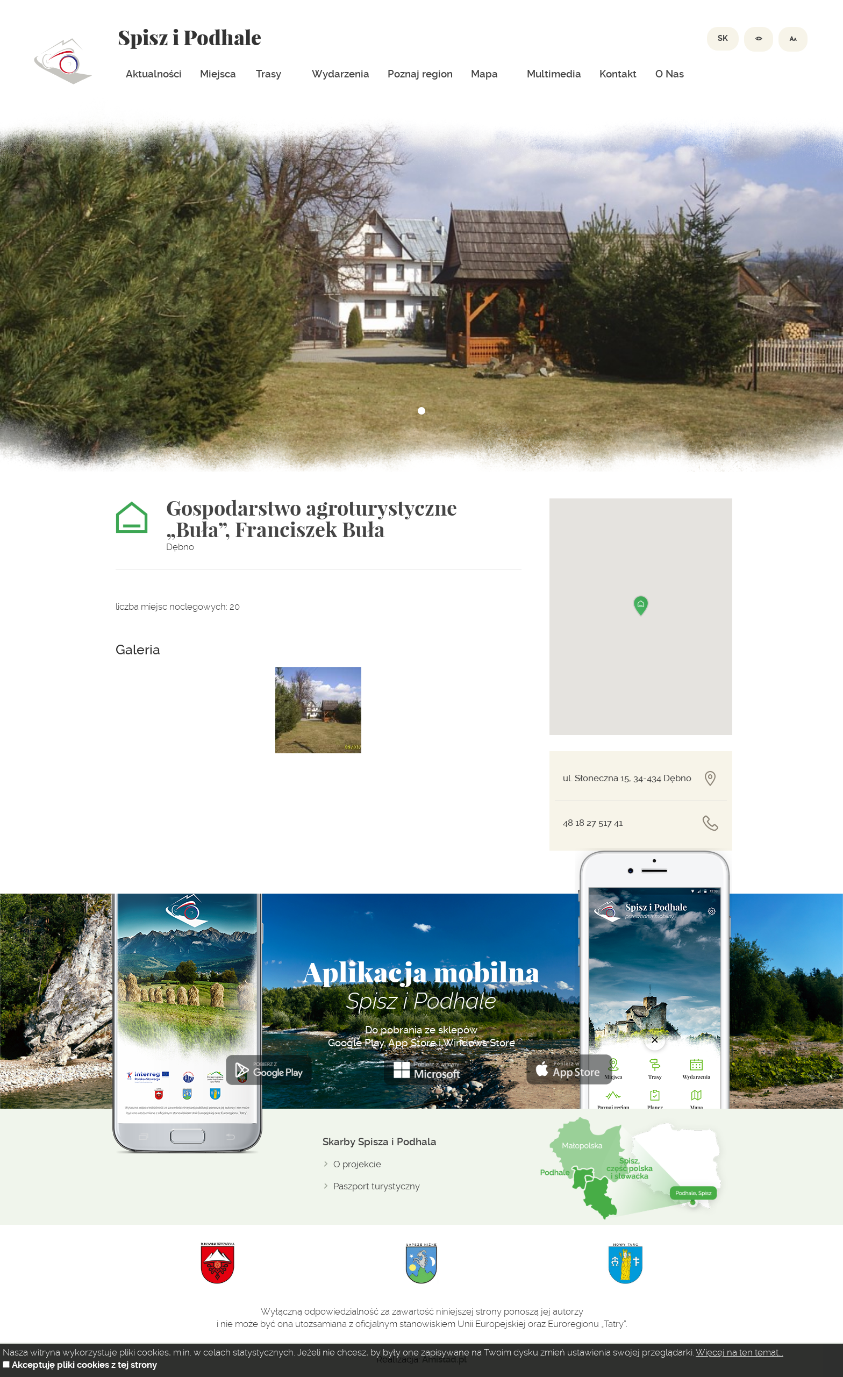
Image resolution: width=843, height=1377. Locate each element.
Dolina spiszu (63, 61)
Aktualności (154, 74)
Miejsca (218, 74)
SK (723, 38)
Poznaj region (420, 74)
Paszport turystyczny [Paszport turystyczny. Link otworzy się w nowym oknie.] (376, 1186)
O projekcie (357, 1164)
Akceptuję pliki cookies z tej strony (84, 1365)
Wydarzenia (340, 74)
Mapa (484, 74)
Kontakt (618, 74)
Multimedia (554, 74)
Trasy (268, 74)
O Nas (669, 74)
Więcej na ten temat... (739, 1352)
